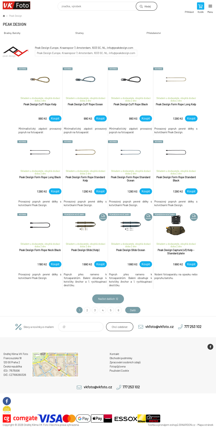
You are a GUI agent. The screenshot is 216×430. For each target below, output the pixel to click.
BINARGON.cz (187, 424)
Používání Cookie (119, 370)
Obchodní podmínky (121, 358)
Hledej (147, 6)
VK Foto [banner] (19, 5)
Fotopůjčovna (118, 366)
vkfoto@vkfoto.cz (159, 326)
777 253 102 (192, 326)
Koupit (55, 118)
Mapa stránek (205, 424)
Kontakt (114, 353)
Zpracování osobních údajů (125, 362)
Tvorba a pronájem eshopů (163, 424)
